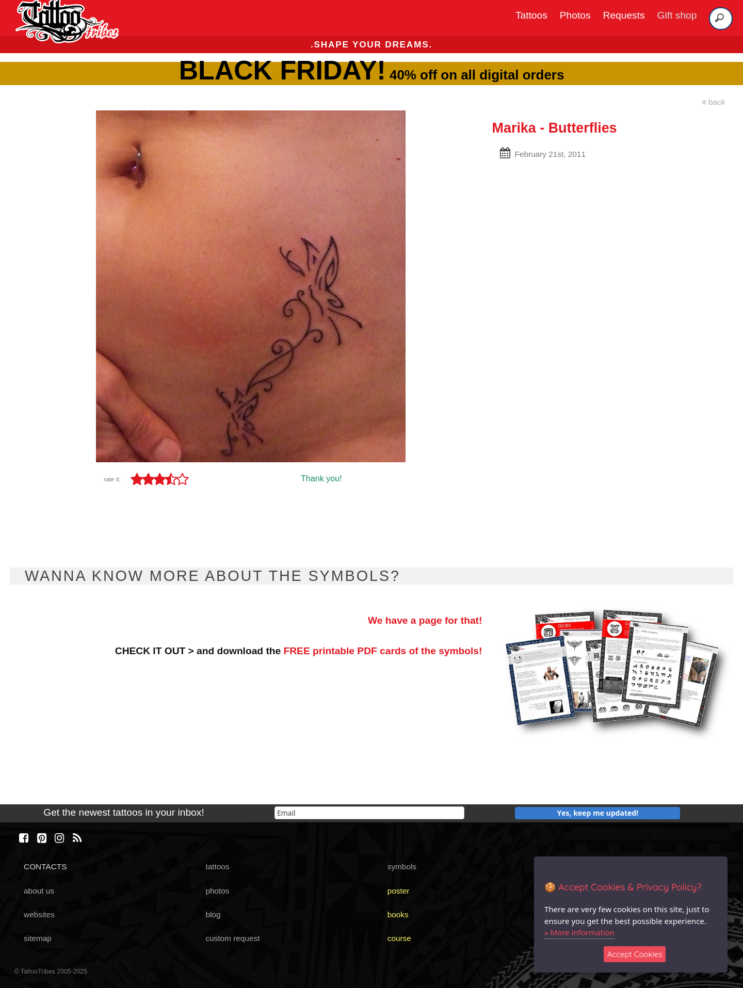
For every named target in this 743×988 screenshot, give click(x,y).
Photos (575, 15)
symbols (401, 866)
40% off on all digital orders (371, 75)
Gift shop (677, 15)
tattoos (217, 866)
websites (39, 914)
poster (398, 890)
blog (212, 914)
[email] (369, 812)
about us (39, 890)
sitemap (38, 938)
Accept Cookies (635, 954)
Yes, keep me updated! (598, 813)
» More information (579, 932)
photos (217, 890)
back (713, 102)
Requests (624, 15)
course (399, 938)
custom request (232, 938)
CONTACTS (45, 866)
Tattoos (531, 15)
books (398, 914)
